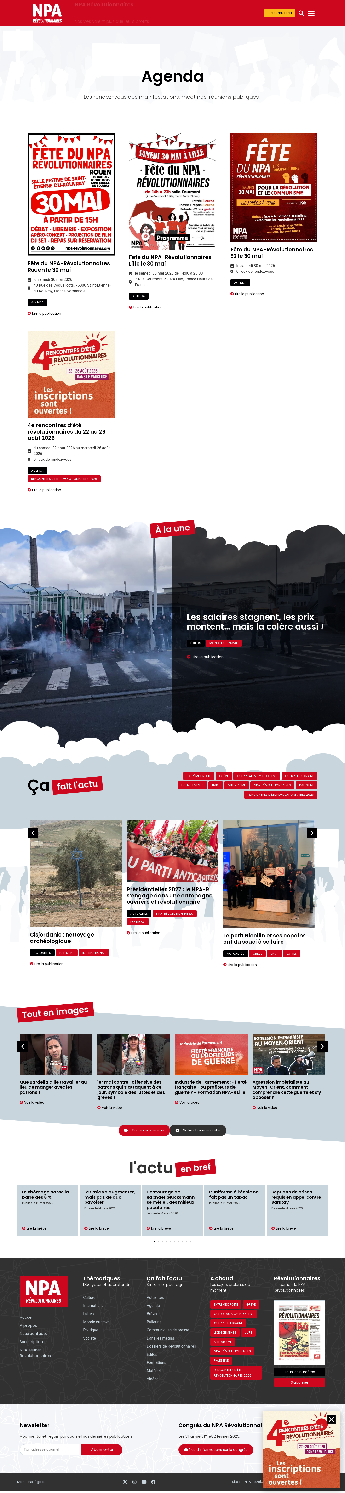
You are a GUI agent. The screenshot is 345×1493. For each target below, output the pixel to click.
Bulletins (154, 1322)
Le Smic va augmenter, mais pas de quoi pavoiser (109, 1197)
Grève (224, 776)
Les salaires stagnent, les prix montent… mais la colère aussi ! (255, 603)
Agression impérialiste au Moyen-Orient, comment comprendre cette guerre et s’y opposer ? (287, 1090)
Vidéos (152, 1379)
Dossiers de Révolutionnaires (171, 1347)
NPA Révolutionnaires (104, 10)
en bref (195, 1154)
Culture (89, 1298)
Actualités (42, 953)
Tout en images (55, 998)
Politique (137, 922)
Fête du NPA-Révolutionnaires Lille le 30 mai (170, 260)
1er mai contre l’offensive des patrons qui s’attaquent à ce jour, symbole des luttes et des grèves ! (131, 1090)
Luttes (292, 954)
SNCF (274, 954)
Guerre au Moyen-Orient (257, 776)
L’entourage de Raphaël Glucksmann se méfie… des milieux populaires (171, 1200)
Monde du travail (223, 651)
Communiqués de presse (168, 1330)
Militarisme (237, 785)
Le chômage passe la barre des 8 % (45, 1195)
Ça (39, 767)
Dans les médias (161, 1339)
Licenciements (192, 785)
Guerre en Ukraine (299, 776)
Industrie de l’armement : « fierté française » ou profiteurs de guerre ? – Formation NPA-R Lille (211, 1087)
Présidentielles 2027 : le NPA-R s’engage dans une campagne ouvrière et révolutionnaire (170, 896)
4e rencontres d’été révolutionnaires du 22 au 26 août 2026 (66, 432)
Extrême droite (199, 776)
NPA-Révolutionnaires (272, 785)
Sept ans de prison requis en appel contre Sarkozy (296, 1197)
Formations (156, 1363)
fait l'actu (77, 771)
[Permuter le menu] (311, 13)
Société (89, 1339)
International (93, 953)
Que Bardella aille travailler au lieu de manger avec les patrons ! (53, 1087)
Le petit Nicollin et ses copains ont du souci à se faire (264, 939)
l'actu (151, 1150)
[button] (301, 13)
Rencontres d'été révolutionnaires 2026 (64, 479)
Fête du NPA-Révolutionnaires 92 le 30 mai (271, 253)
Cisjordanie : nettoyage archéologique (62, 938)
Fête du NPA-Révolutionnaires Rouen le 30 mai (69, 266)
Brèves (152, 1314)
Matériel (154, 1371)
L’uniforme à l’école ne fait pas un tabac (234, 1195)
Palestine (306, 785)
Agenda (37, 302)
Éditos (195, 651)
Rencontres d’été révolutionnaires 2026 (281, 795)
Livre (215, 785)
